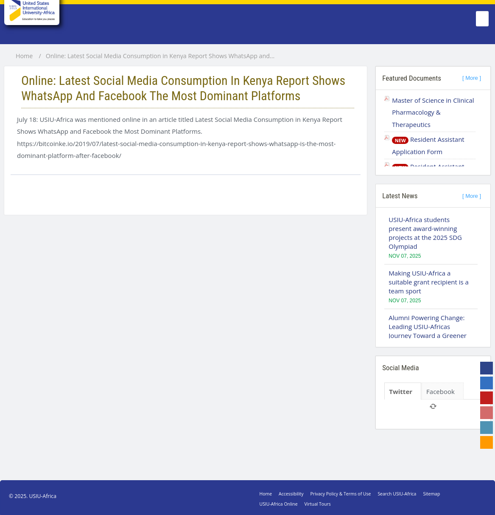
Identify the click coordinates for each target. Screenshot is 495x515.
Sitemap (431, 494)
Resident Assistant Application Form (428, 145)
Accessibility (291, 494)
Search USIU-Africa (397, 494)
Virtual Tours (318, 504)
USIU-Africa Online (279, 504)
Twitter (400, 391)
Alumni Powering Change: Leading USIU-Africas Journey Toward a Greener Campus (428, 331)
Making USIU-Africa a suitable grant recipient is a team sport (429, 282)
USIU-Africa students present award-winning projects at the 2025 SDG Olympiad (425, 232)
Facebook (440, 391)
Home (24, 56)
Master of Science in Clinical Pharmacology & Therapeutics (433, 112)
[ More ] (471, 78)
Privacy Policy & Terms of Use (340, 494)
